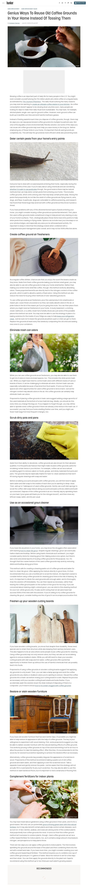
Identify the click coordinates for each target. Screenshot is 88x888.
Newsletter (80, 3)
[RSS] (71, 3)
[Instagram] (62, 3)
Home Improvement (13, 9)
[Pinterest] (65, 3)
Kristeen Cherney (14, 23)
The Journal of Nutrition (32, 102)
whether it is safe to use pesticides (23, 189)
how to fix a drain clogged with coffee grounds (53, 686)
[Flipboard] (68, 3)
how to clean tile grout (29, 551)
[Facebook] (59, 3)
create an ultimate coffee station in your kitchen (51, 104)
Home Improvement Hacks (29, 9)
